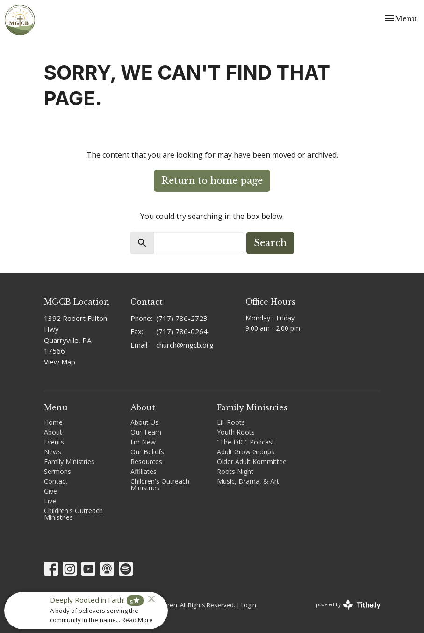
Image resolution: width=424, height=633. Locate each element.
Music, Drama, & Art (248, 481)
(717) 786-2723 (182, 318)
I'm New (143, 441)
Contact (56, 481)
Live (50, 500)
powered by (348, 605)
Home (53, 422)
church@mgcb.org (185, 344)
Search (270, 242)
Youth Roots (236, 432)
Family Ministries (69, 461)
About (53, 432)
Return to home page (212, 180)
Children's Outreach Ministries (73, 514)
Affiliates (143, 471)
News (52, 451)
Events (54, 441)
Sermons (57, 471)
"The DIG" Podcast (245, 441)
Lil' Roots (231, 422)
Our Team (145, 432)
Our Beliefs (147, 451)
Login (248, 605)
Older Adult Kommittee (252, 461)
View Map (59, 361)
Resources (146, 461)
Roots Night (235, 471)
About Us (144, 422)
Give (50, 491)
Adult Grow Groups (245, 451)
